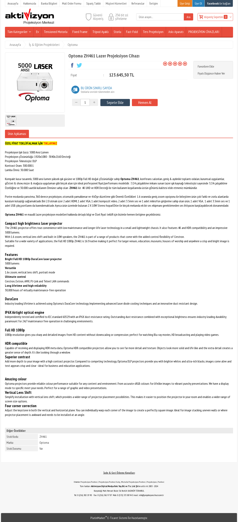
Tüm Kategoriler (17, 31)
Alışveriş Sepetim (216, 17)
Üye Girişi (185, 3)
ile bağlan (218, 3)
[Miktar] (85, 102)
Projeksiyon (152, 482)
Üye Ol (198, 3)
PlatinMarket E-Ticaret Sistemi (108, 518)
